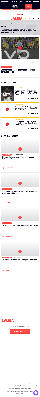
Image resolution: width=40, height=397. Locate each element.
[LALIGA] (16, 18)
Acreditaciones (21, 383)
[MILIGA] (37, 18)
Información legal (32, 385)
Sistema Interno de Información (11, 385)
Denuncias (5, 383)
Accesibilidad (23, 385)
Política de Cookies (26, 388)
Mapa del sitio (13, 383)
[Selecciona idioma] (30, 18)
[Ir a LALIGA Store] (20, 14)
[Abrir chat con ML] (35, 392)
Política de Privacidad (14, 388)
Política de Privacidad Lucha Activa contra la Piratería (20, 391)
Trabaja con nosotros (32, 383)
